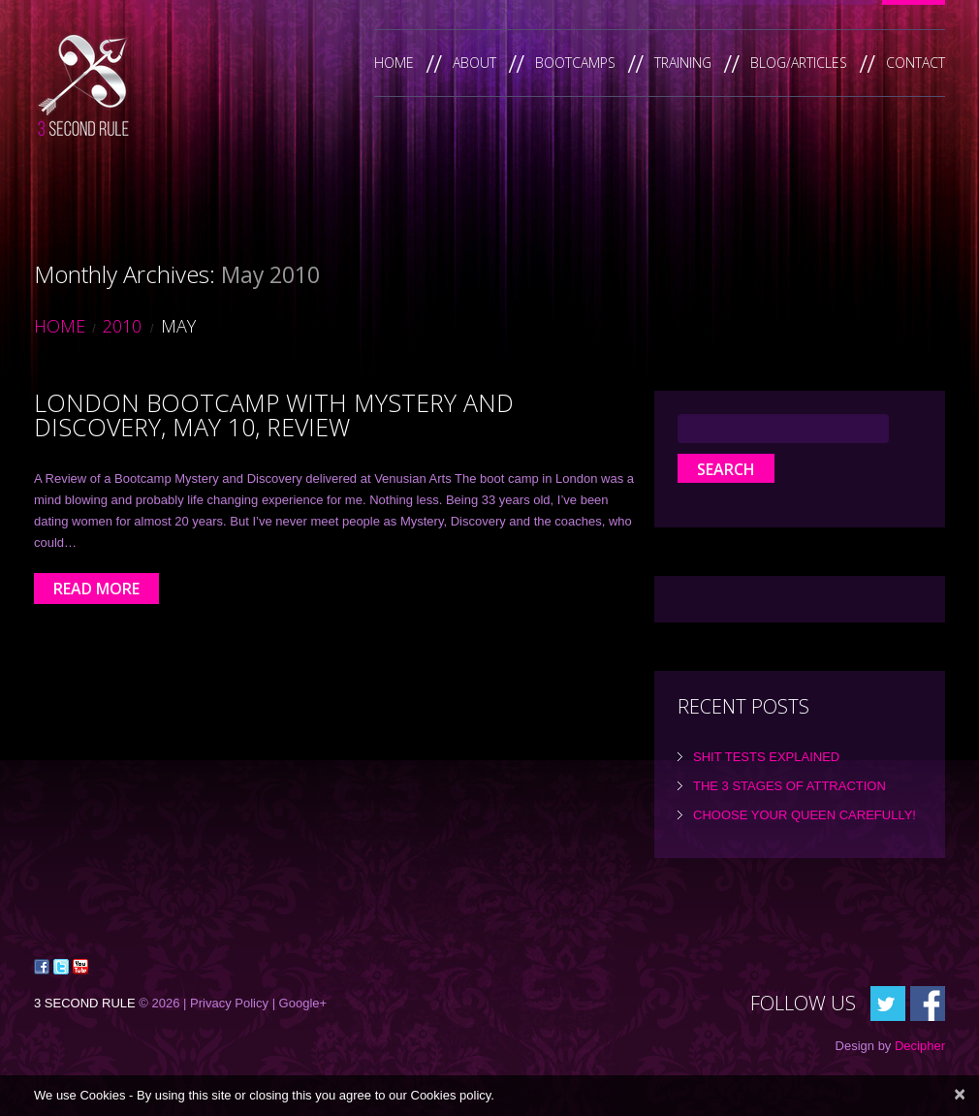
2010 (122, 325)
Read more (96, 588)
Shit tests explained (766, 756)
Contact (915, 62)
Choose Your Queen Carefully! (804, 815)
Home (394, 62)
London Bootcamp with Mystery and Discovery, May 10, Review (274, 414)
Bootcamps (575, 62)
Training (682, 62)
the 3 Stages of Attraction (789, 786)
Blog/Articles (798, 62)
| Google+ (300, 1003)
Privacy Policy (229, 1003)
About (474, 62)
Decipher (920, 1045)
